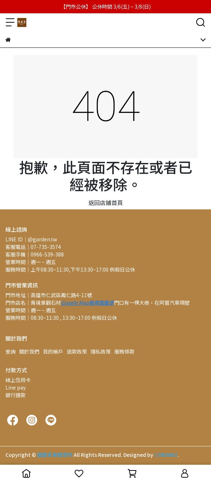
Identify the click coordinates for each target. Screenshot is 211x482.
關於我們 (29, 351)
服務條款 (124, 351)
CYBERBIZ (166, 454)
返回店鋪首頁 (105, 202)
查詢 (10, 351)
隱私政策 (101, 351)
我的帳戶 (53, 351)
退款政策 (77, 351)
